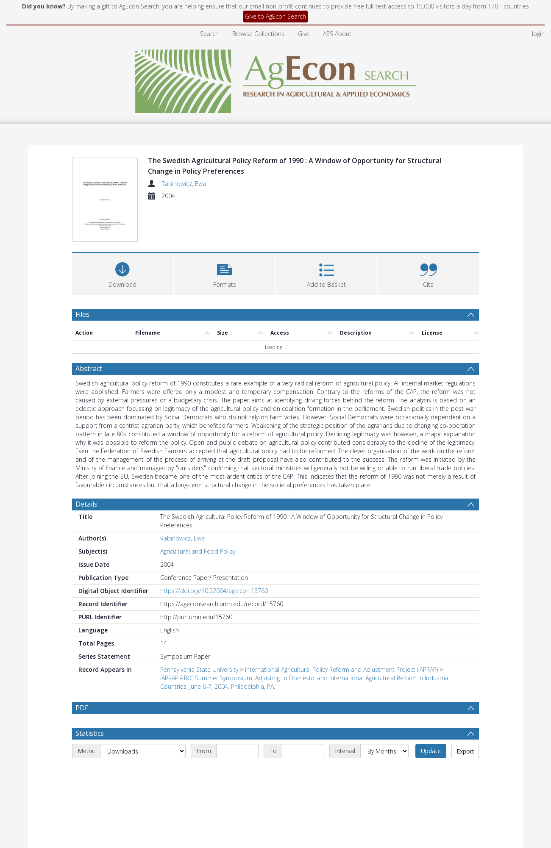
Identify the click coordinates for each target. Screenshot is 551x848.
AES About (337, 34)
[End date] (303, 712)
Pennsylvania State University (199, 630)
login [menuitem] (538, 34)
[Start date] (237, 712)
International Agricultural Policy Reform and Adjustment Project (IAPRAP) (341, 630)
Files (82, 275)
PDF (81, 668)
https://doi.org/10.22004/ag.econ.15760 (214, 552)
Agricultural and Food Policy (197, 512)
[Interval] (384, 712)
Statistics (89, 694)
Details (86, 465)
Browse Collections (258, 34)
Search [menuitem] (209, 34)
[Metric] (143, 712)
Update (431, 712)
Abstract (88, 329)
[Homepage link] (275, 79)
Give (303, 34)
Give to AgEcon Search (275, 16)
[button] (225, 234)
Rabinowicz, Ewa (183, 184)
